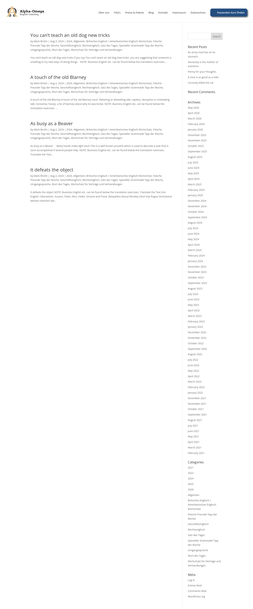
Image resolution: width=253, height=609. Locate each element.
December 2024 (197, 200)
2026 (191, 489)
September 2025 (197, 151)
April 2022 (194, 376)
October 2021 (196, 409)
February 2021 (196, 453)
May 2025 (193, 173)
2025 (191, 484)
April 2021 (194, 442)
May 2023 (193, 305)
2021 (191, 467)
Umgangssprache (40, 49)
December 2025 (197, 135)
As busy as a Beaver (51, 123)
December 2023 (197, 266)
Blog (151, 12)
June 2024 (193, 233)
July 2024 (193, 228)
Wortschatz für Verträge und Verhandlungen (96, 49)
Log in (191, 580)
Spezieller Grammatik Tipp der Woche (141, 45)
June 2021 (193, 431)
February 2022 (196, 387)
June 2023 (193, 299)
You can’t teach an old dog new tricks (70, 35)
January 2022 (195, 392)
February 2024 (196, 255)
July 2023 (193, 294)
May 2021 (193, 436)
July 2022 (193, 359)
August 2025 (195, 157)
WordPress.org (196, 596)
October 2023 (196, 277)
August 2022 (195, 354)
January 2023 (195, 326)
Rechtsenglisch (91, 45)
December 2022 (197, 332)
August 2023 (195, 288)
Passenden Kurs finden (231, 12)
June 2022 (193, 365)
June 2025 (193, 167)
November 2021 (197, 403)
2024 (69, 41)
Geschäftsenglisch (70, 45)
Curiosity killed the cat (200, 82)
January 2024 (195, 261)
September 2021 (197, 414)
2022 (191, 473)
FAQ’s (117, 12)
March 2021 (195, 447)
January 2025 (195, 195)
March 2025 (195, 184)
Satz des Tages (109, 45)
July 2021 (193, 425)
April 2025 (194, 179)
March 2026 (195, 118)
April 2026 (194, 113)
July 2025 (193, 162)
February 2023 (196, 321)
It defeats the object (51, 169)
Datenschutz (198, 12)
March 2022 (195, 381)
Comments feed (197, 591)
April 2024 (194, 244)
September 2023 (197, 283)
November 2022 (197, 337)
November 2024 (197, 206)
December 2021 (197, 398)
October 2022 (196, 343)
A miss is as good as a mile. (203, 77)
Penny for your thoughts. (202, 71)
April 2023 (194, 310)
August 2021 (195, 420)
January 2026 (195, 129)
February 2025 (196, 190)
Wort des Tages (61, 49)
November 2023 (197, 272)
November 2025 (197, 140)
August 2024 (195, 222)
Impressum (179, 12)
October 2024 (196, 211)
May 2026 (193, 107)
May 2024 (193, 239)
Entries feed (195, 585)
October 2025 (196, 146)
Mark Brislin (41, 41)
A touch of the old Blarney (58, 77)
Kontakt (163, 12)
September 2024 (197, 217)
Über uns (103, 12)
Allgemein (79, 41)
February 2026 (196, 124)
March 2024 (195, 250)
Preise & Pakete (134, 12)
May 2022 (193, 370)
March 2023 (195, 316)
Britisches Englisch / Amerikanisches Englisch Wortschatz (119, 41)
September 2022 (197, 349)
